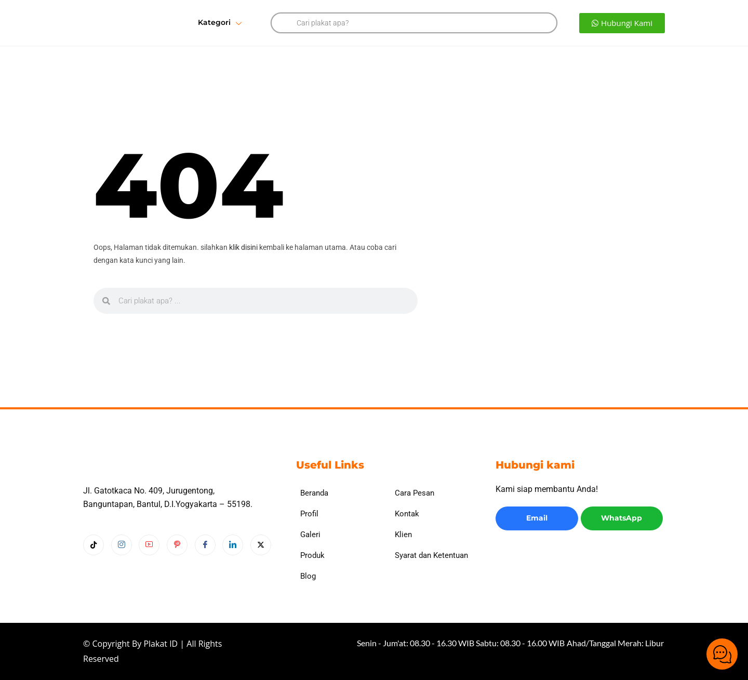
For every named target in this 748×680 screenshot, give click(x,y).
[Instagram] (121, 565)
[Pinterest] (177, 565)
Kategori (220, 23)
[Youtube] (149, 565)
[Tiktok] (93, 565)
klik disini (243, 247)
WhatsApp (621, 518)
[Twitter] (260, 565)
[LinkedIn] (232, 565)
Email (536, 518)
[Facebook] (205, 565)
